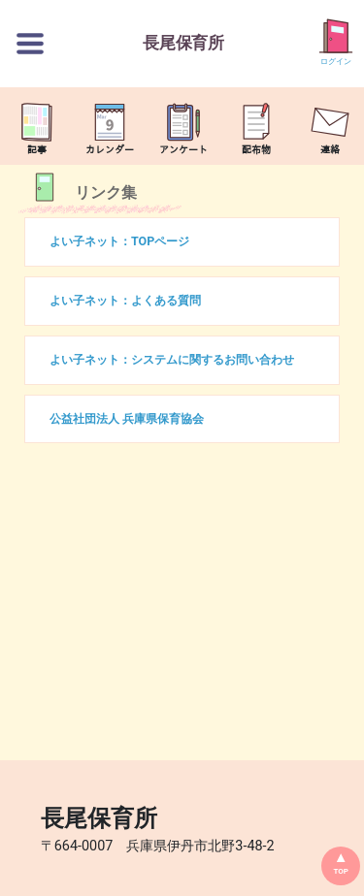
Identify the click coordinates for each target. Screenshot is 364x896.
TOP (340, 871)
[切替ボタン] (30, 43)
